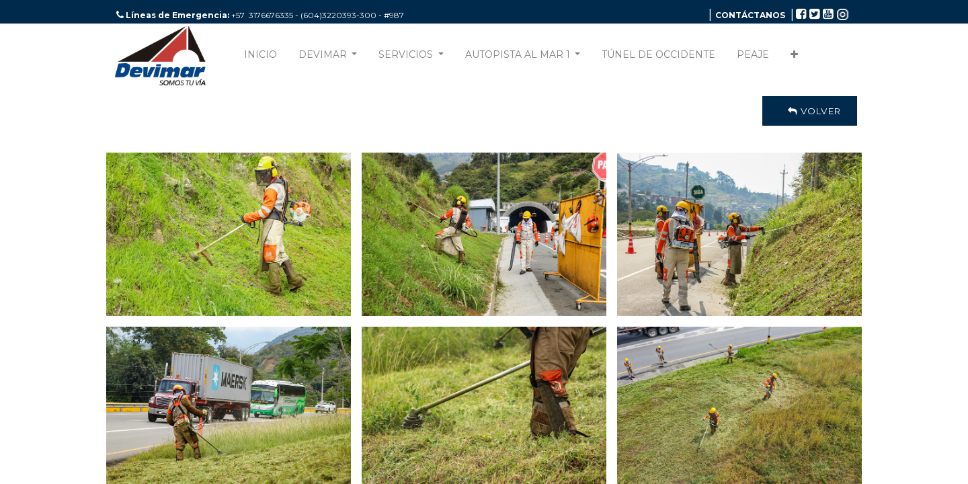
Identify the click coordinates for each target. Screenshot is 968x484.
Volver (809, 111)
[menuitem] (260, 57)
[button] (794, 57)
